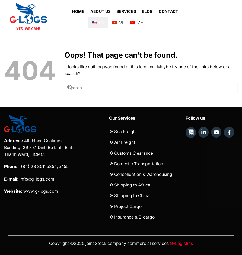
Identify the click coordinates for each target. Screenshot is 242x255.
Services (126, 11)
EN (98, 22)
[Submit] (70, 88)
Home (78, 11)
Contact (168, 11)
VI (117, 20)
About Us (100, 11)
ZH (137, 20)
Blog (147, 11)
